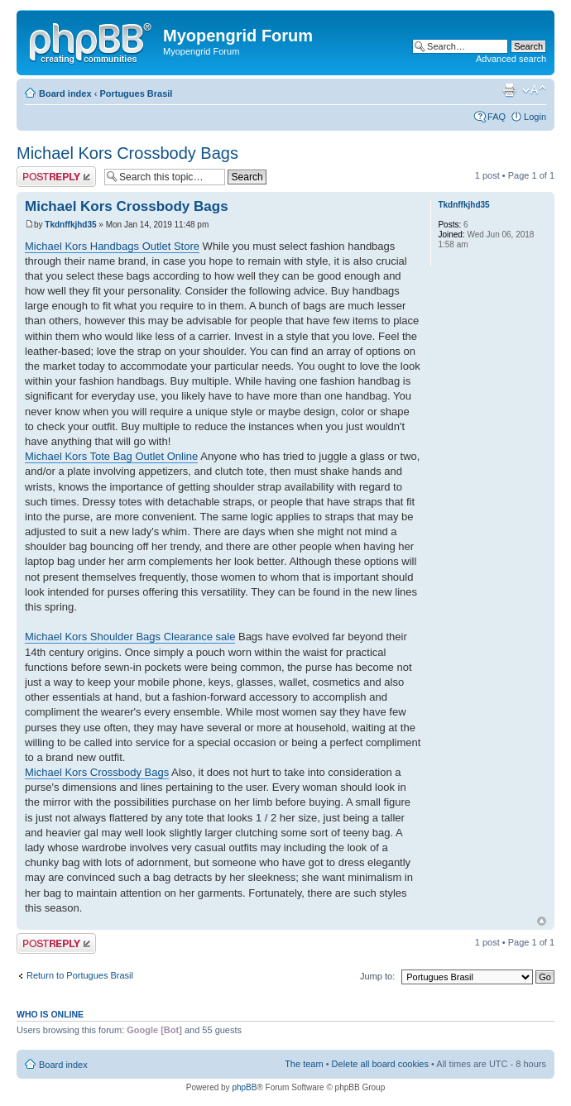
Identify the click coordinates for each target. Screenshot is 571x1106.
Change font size (534, 90)
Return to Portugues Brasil (79, 975)
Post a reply (56, 176)
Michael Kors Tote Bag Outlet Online (111, 456)
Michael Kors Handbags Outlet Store (112, 246)
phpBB (244, 1087)
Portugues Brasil (135, 93)
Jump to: (377, 976)
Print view (509, 90)
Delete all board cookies (380, 1064)
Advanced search (511, 59)
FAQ (496, 117)
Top (541, 921)
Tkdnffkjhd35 (70, 224)
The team (304, 1064)
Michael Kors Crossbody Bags (127, 153)
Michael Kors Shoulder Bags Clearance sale (130, 636)
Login (535, 117)
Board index (65, 93)
